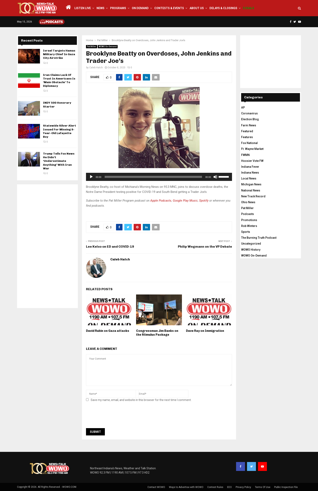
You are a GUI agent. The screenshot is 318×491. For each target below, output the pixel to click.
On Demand (140, 8)
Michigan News (251, 184)
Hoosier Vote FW (252, 160)
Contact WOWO (156, 487)
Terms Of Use (262, 487)
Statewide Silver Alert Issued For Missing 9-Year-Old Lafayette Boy (59, 131)
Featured (247, 131)
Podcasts (247, 214)
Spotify (203, 200)
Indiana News (250, 172)
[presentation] (117, 416)
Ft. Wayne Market (252, 148)
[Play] (91, 177)
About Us (197, 8)
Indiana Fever (250, 166)
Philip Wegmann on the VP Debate (205, 246)
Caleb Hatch (96, 67)
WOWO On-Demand (108, 46)
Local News (248, 178)
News (100, 8)
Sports (245, 231)
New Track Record (253, 196)
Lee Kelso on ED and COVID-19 (110, 246)
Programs (118, 8)
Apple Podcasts (160, 200)
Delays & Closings (223, 8)
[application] (159, 177)
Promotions (249, 220)
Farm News (248, 125)
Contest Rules (215, 487)
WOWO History (250, 249)
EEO (229, 487)
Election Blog (250, 119)
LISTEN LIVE (82, 8)
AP (243, 107)
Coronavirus (249, 113)
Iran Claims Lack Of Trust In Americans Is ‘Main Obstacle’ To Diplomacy (59, 80)
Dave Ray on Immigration (205, 331)
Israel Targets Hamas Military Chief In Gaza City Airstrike (59, 54)
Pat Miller (91, 46)
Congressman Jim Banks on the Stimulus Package (157, 333)
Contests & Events (169, 8)
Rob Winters (249, 226)
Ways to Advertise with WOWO (186, 487)
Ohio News (248, 202)
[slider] (153, 177)
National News (250, 190)
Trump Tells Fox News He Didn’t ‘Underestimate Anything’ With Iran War (58, 161)
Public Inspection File (286, 487)
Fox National (249, 143)
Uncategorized (251, 243)
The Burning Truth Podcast (258, 237)
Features (247, 137)
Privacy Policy (243, 487)
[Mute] (215, 177)
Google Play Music (185, 200)
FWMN (245, 155)
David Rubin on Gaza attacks (107, 331)
